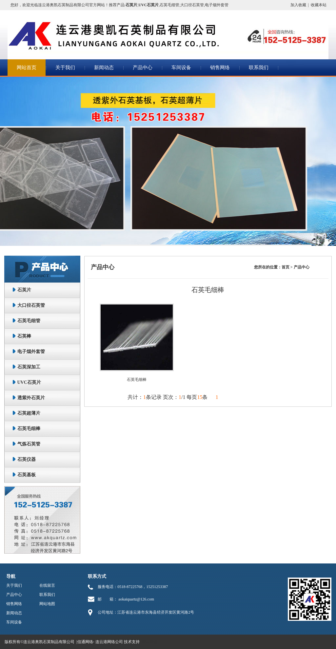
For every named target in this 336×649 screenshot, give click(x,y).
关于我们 (65, 67)
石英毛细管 (169, 5)
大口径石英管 (192, 5)
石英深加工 (28, 366)
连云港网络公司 (109, 641)
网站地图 (47, 603)
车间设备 (181, 67)
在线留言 (47, 585)
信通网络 (85, 641)
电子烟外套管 (216, 5)
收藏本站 (318, 5)
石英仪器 (26, 459)
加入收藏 (298, 5)
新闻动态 (104, 67)
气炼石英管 (28, 444)
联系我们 (258, 67)
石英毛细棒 (28, 428)
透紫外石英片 (31, 397)
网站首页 (26, 67)
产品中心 (142, 67)
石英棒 (24, 336)
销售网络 (220, 67)
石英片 (24, 289)
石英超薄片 (28, 413)
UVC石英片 (29, 382)
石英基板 (26, 474)
